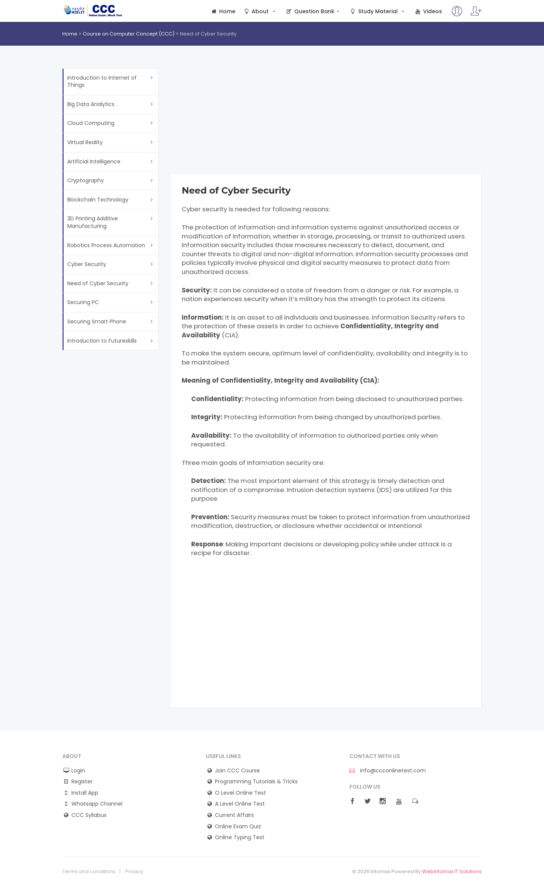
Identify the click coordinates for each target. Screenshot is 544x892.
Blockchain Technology (97, 199)
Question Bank (313, 11)
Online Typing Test (239, 837)
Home (222, 11)
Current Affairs (234, 815)
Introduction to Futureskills (102, 340)
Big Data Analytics (90, 104)
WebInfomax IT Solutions (452, 871)
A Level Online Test (240, 803)
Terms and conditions (89, 871)
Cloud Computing (90, 123)
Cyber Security (86, 264)
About (260, 11)
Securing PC (83, 302)
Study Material (377, 11)
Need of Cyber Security (97, 283)
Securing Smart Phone (96, 321)
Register (82, 781)
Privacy (134, 871)
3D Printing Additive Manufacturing (92, 222)
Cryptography (85, 180)
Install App (84, 793)
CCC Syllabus (89, 815)
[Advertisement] (326, 121)
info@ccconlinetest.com (387, 770)
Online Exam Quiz (238, 826)
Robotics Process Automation (106, 245)
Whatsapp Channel (96, 803)
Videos (428, 11)
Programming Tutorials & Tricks (256, 781)
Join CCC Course (237, 770)
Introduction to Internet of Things (102, 81)
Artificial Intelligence (94, 161)
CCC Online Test (93, 10)
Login (78, 770)
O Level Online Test (240, 793)
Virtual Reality (85, 142)
